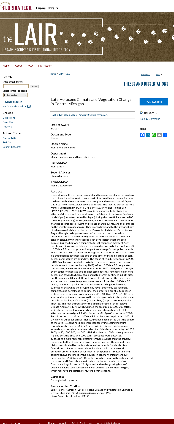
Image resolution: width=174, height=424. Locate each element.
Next (158, 74)
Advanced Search (12, 101)
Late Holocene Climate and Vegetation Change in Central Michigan (91, 101)
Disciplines (9, 122)
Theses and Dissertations (145, 84)
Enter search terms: (13, 81)
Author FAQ (9, 137)
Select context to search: (15, 90)
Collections (9, 117)
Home (53, 73)
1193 (67, 73)
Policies (7, 142)
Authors (7, 126)
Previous (145, 74)
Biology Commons (150, 119)
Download (154, 101)
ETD (61, 73)
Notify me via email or (17, 106)
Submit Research (12, 146)
